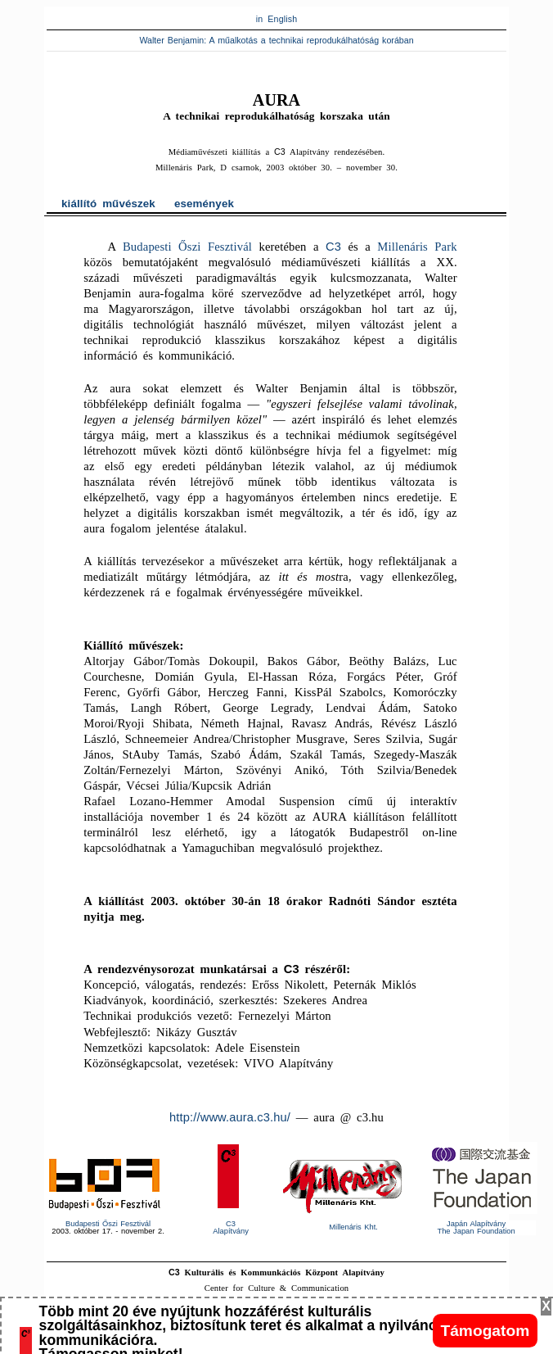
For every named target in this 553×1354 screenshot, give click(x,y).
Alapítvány (231, 1227)
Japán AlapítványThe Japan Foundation (476, 1227)
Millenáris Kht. (353, 1227)
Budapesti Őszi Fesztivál (187, 246)
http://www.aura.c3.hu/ (229, 1117)
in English (276, 19)
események (204, 203)
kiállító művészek (108, 203)
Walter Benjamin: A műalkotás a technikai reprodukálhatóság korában (276, 40)
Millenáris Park (416, 246)
